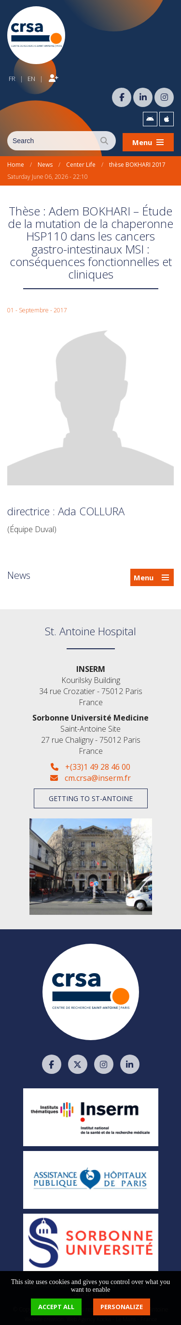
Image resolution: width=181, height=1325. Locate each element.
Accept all (56, 1306)
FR (12, 77)
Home (15, 162)
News (45, 162)
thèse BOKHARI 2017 (137, 162)
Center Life (81, 162)
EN (31, 77)
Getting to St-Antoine (91, 796)
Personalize (121, 1306)
